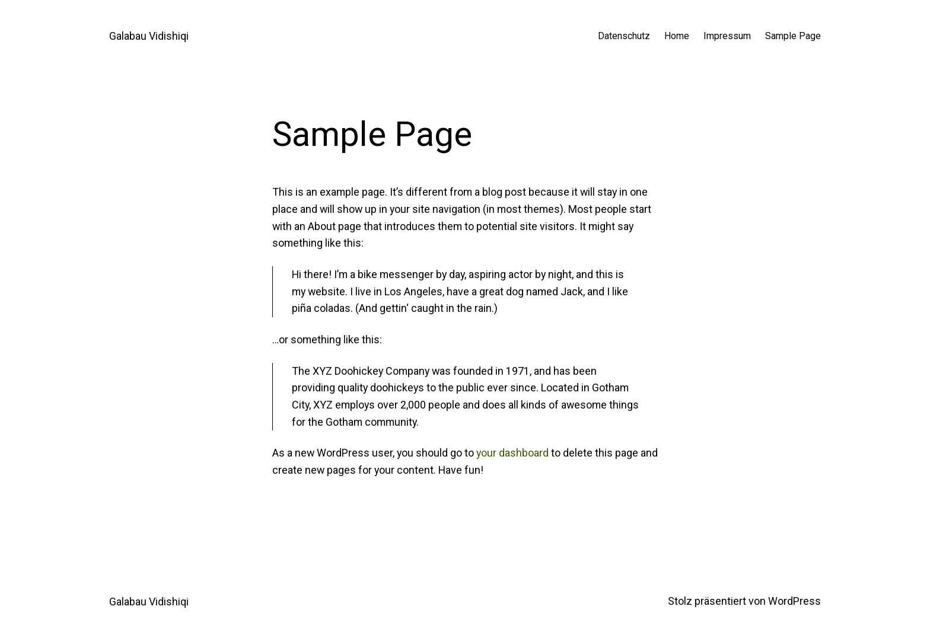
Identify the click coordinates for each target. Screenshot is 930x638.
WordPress (794, 601)
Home (676, 36)
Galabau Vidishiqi (149, 36)
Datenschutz (624, 36)
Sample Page (793, 36)
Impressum (727, 36)
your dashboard (512, 452)
